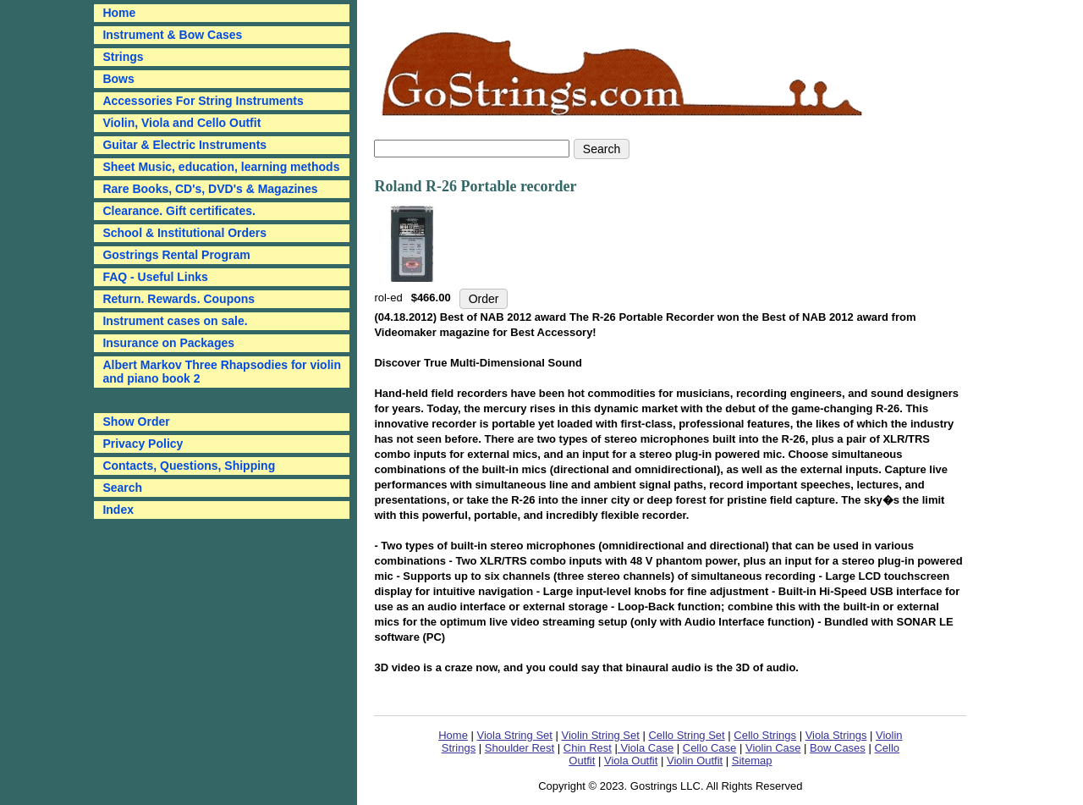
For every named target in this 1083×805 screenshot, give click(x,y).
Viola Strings (836, 735)
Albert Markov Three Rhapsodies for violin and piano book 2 (221, 371)
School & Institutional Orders (184, 233)
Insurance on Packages (168, 343)
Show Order (135, 421)
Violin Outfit (695, 760)
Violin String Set (601, 735)
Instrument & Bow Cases (172, 34)
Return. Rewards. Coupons (178, 299)
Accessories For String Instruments (202, 101)
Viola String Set (514, 735)
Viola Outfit (630, 760)
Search (122, 487)
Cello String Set (686, 735)
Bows (118, 78)
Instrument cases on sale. (174, 321)
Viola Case (645, 748)
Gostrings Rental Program (176, 255)
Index (118, 509)
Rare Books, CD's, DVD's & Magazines (209, 189)
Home (453, 735)
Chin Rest (587, 748)
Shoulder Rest (519, 748)
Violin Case (773, 748)
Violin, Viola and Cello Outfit (181, 123)
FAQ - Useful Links (154, 277)
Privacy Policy (142, 443)
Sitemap (752, 760)
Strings (122, 56)
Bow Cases (838, 748)
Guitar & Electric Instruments (184, 145)
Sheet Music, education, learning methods (220, 167)
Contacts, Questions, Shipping (188, 465)
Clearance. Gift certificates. (179, 211)
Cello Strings (765, 735)
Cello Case (710, 748)
